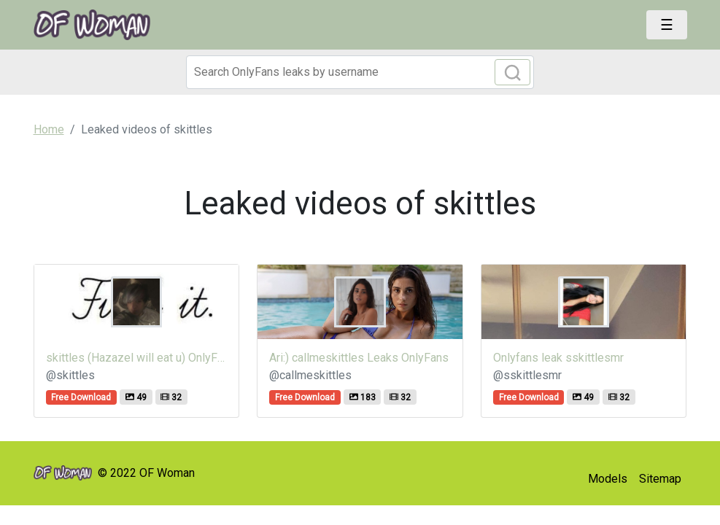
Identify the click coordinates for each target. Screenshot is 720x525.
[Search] (360, 72)
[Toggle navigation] (666, 24)
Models (607, 479)
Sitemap (660, 479)
